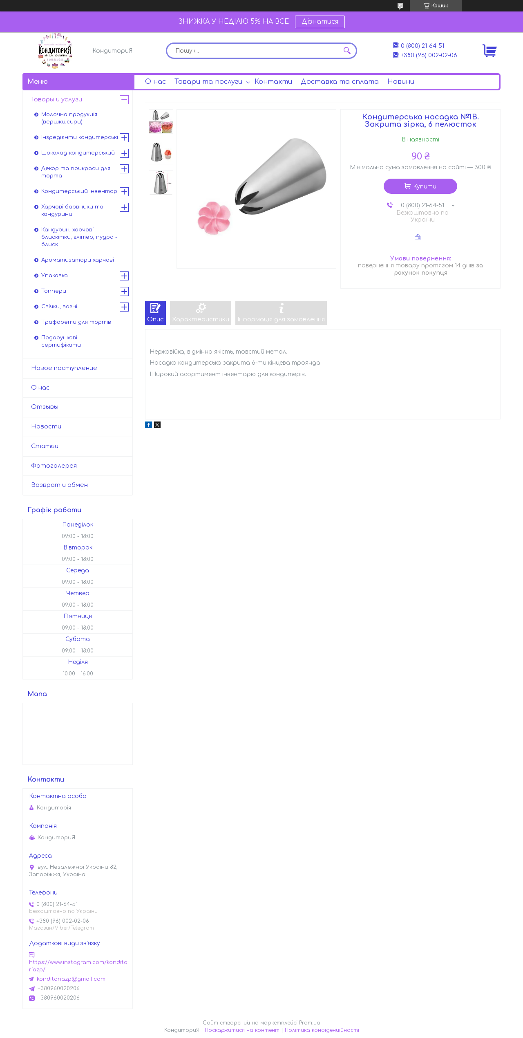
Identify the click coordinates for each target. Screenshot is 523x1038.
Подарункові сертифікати (61, 341)
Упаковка (54, 275)
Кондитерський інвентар (79, 191)
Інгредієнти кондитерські (79, 137)
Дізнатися (320, 21)
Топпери (53, 291)
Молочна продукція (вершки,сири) (69, 118)
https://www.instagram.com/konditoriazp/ (78, 966)
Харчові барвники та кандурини (72, 210)
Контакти (273, 81)
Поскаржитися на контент (242, 1030)
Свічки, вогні (59, 306)
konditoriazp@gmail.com (71, 979)
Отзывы (44, 407)
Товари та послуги (208, 81)
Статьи (44, 446)
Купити (424, 187)
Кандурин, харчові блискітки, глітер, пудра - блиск (79, 237)
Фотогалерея (54, 465)
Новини (400, 81)
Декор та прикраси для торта (75, 172)
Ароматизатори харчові (77, 260)
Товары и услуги (56, 99)
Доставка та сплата (340, 81)
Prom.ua (309, 1023)
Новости (46, 426)
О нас (155, 81)
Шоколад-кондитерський (78, 153)
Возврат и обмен (59, 485)
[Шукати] (347, 51)
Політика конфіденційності (322, 1030)
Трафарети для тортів (76, 322)
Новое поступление (64, 368)
